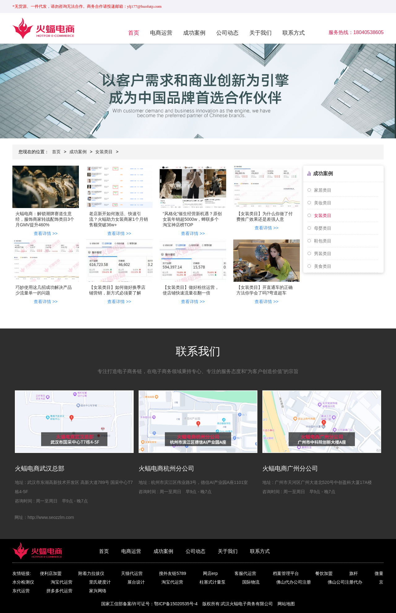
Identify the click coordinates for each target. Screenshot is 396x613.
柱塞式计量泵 (213, 582)
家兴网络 (97, 590)
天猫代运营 (132, 573)
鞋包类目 (322, 240)
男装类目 (322, 253)
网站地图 (286, 603)
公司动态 (227, 33)
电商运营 (161, 33)
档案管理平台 (286, 573)
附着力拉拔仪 (91, 573)
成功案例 (194, 33)
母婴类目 (322, 228)
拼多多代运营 (59, 590)
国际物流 (251, 582)
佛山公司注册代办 (345, 582)
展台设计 (136, 582)
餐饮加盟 (324, 573)
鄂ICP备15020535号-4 (175, 603)
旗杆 (353, 573)
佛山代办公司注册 (293, 582)
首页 (133, 33)
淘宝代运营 (61, 582)
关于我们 (260, 33)
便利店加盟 (51, 573)
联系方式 (293, 33)
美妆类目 (322, 202)
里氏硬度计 (100, 582)
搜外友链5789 (172, 573)
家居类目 (322, 190)
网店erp (210, 573)
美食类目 (322, 266)
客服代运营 (245, 573)
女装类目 (104, 151)
